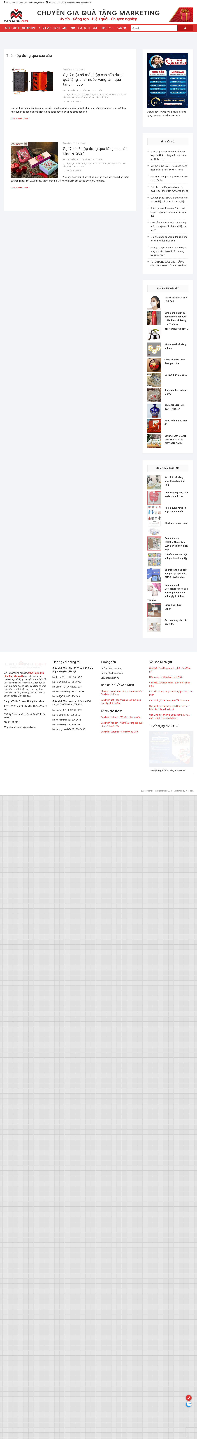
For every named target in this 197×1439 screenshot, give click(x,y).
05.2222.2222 (54, 3)
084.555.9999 (74, 1012)
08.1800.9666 (73, 1045)
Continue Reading (22, 118)
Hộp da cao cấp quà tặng (79, 95)
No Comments (74, 102)
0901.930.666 (73, 1027)
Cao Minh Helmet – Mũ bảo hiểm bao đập (121, 1048)
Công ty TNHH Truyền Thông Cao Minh (24, 1032)
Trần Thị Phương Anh (80, 90)
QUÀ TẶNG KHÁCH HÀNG (53, 28)
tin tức (98, 90)
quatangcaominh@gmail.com (76, 2)
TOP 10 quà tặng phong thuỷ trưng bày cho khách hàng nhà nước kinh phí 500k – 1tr (168, 155)
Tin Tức (106, 28)
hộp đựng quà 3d (75, 164)
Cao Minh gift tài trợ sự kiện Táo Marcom (169, 1031)
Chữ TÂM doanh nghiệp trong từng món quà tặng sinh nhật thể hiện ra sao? (168, 226)
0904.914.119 (75, 1041)
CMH (96, 28)
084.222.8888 (77, 1022)
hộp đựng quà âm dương (95, 164)
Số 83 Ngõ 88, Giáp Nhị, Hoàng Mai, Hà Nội (25, 3)
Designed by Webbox (183, 1121)
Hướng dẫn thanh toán (112, 1004)
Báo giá (122, 28)
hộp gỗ (79, 97)
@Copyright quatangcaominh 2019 (156, 1121)
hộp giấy (71, 97)
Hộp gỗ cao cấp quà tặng (96, 97)
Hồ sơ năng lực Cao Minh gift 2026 (166, 1008)
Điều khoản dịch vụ (110, 1008)
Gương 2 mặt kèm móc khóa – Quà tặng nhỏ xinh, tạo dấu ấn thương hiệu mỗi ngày (168, 251)
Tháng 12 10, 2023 (74, 143)
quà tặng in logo (75, 166)
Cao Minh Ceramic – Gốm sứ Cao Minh (119, 1062)
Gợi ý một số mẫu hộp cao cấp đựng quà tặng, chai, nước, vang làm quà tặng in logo (93, 80)
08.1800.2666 (74, 1050)
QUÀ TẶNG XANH (80, 28)
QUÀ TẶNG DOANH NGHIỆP (20, 28)
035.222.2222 (75, 1008)
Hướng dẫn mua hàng (111, 999)
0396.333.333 (75, 1017)
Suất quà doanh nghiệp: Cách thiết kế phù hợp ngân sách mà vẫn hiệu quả (168, 212)
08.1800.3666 (78, 1060)
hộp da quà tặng (100, 95)
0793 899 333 (73, 1055)
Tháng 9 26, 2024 (73, 70)
